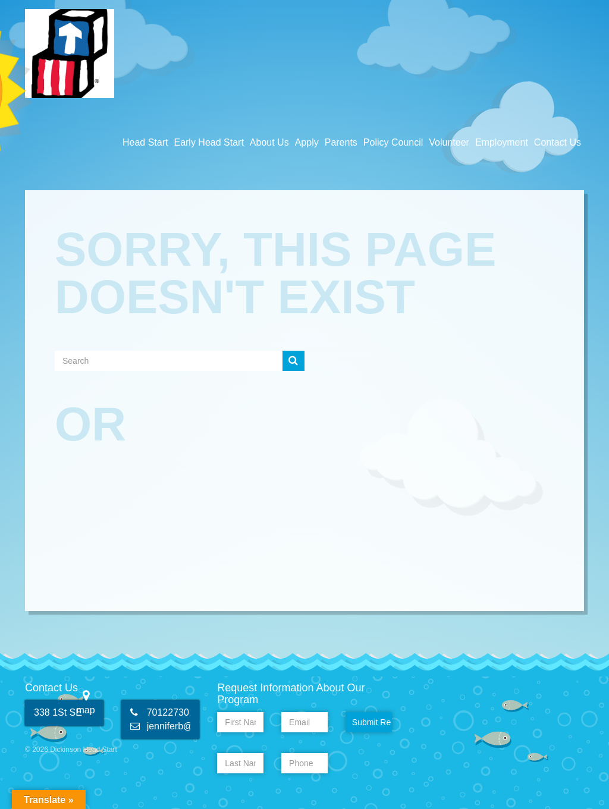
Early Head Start (208, 142)
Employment (501, 142)
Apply (307, 142)
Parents (341, 142)
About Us (269, 142)
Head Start (145, 142)
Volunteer (449, 142)
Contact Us (557, 142)
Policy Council (393, 142)
